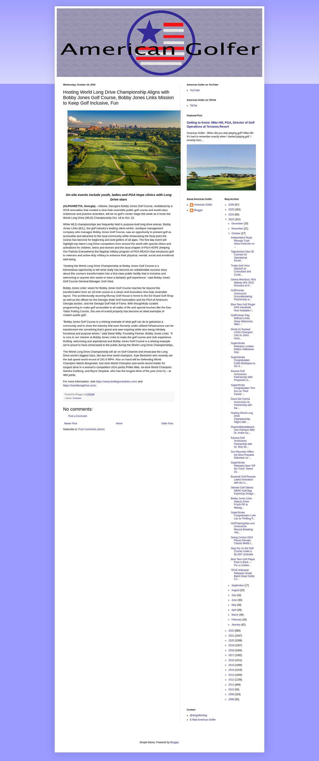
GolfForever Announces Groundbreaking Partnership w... (241, 295)
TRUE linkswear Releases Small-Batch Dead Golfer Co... (243, 575)
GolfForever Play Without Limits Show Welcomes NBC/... (242, 320)
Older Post (167, 423)
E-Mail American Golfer (203, 719)
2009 (231, 694)
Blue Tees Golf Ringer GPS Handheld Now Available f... (243, 307)
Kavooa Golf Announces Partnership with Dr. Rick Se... (241, 442)
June (234, 600)
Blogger (198, 210)
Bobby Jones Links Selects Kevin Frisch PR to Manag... (241, 503)
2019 (231, 645)
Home (119, 423)
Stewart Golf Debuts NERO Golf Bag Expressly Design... (243, 490)
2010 (231, 689)
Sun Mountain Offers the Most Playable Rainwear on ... (242, 454)
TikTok (193, 105)
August (235, 590)
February (236, 619)
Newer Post (70, 423)
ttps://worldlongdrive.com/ (80, 385)
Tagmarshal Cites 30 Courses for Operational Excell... (242, 256)
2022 (231, 630)
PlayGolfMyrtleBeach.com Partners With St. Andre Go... (243, 430)
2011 (231, 684)
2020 (231, 640)
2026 (231, 204)
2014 (231, 669)
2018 (231, 650)
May (234, 604)
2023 (231, 219)
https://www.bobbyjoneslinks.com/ (116, 381)
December (237, 223)
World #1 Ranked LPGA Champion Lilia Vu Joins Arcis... (242, 334)
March (235, 614)
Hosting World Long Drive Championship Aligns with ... (242, 417)
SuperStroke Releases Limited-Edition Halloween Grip (242, 348)
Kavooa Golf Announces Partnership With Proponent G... (242, 376)
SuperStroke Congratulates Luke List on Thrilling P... (243, 515)
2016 (231, 660)
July (234, 595)
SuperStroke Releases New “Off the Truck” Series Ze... (243, 467)
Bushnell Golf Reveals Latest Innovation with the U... (243, 479)
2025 (231, 209)
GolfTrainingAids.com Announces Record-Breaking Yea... (243, 528)
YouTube (195, 90)
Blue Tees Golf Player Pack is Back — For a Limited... (243, 562)
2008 (231, 699)
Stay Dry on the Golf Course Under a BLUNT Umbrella (242, 551)
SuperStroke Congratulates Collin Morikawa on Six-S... (243, 362)
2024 (231, 214)
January (236, 624)
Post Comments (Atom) (91, 429)
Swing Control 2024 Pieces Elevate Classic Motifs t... (242, 540)
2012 (231, 679)
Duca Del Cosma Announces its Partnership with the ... (241, 403)
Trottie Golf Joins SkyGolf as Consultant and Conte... (241, 270)
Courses (77, 398)
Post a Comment (77, 416)
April (234, 609)
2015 (231, 665)
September (237, 585)
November (237, 228)
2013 (231, 674)
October (236, 233)
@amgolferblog (198, 715)
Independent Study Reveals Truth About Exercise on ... (242, 242)
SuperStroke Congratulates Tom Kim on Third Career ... (243, 390)
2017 (231, 655)
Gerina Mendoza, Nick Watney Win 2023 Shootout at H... (243, 282)
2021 (231, 635)
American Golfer (203, 204)
